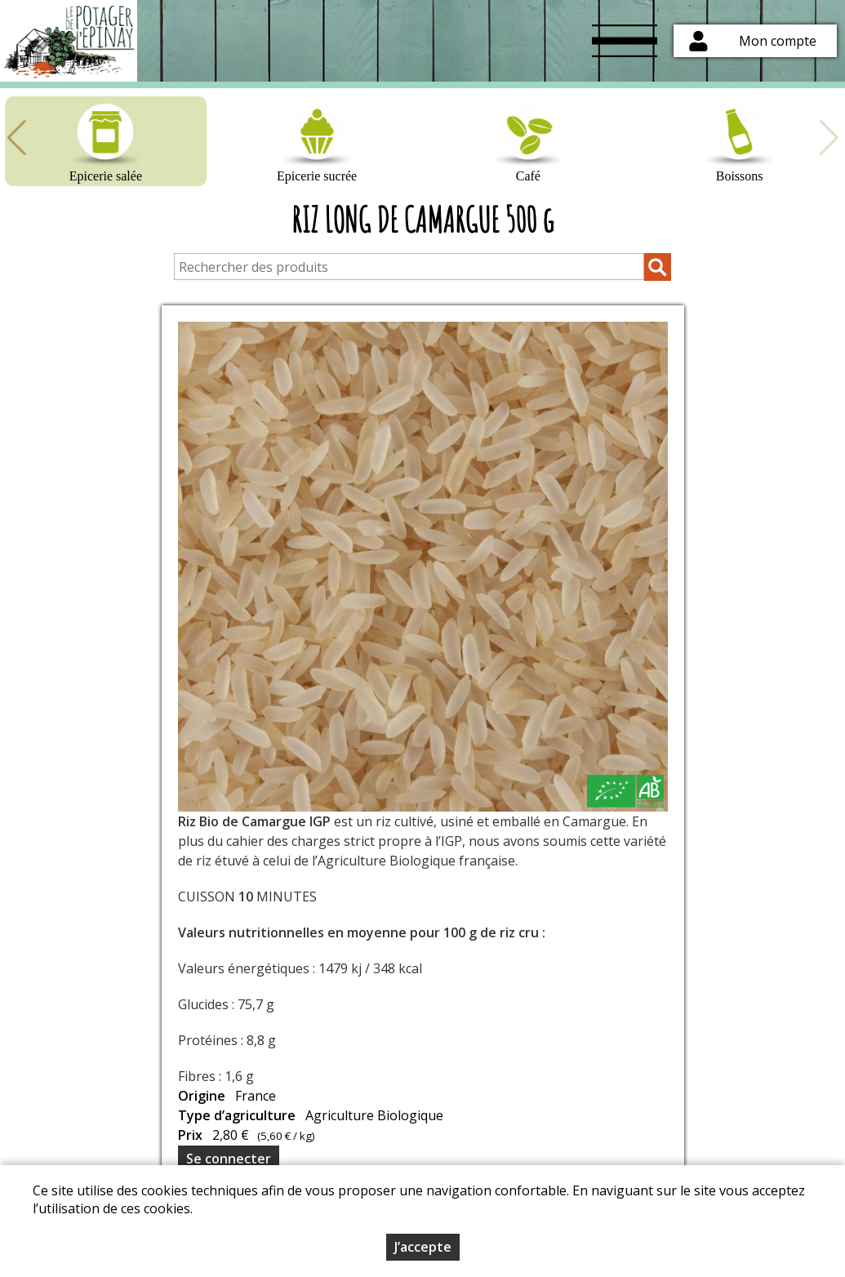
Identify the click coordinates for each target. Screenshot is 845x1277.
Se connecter (228, 1159)
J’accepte (422, 1247)
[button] (16, 138)
